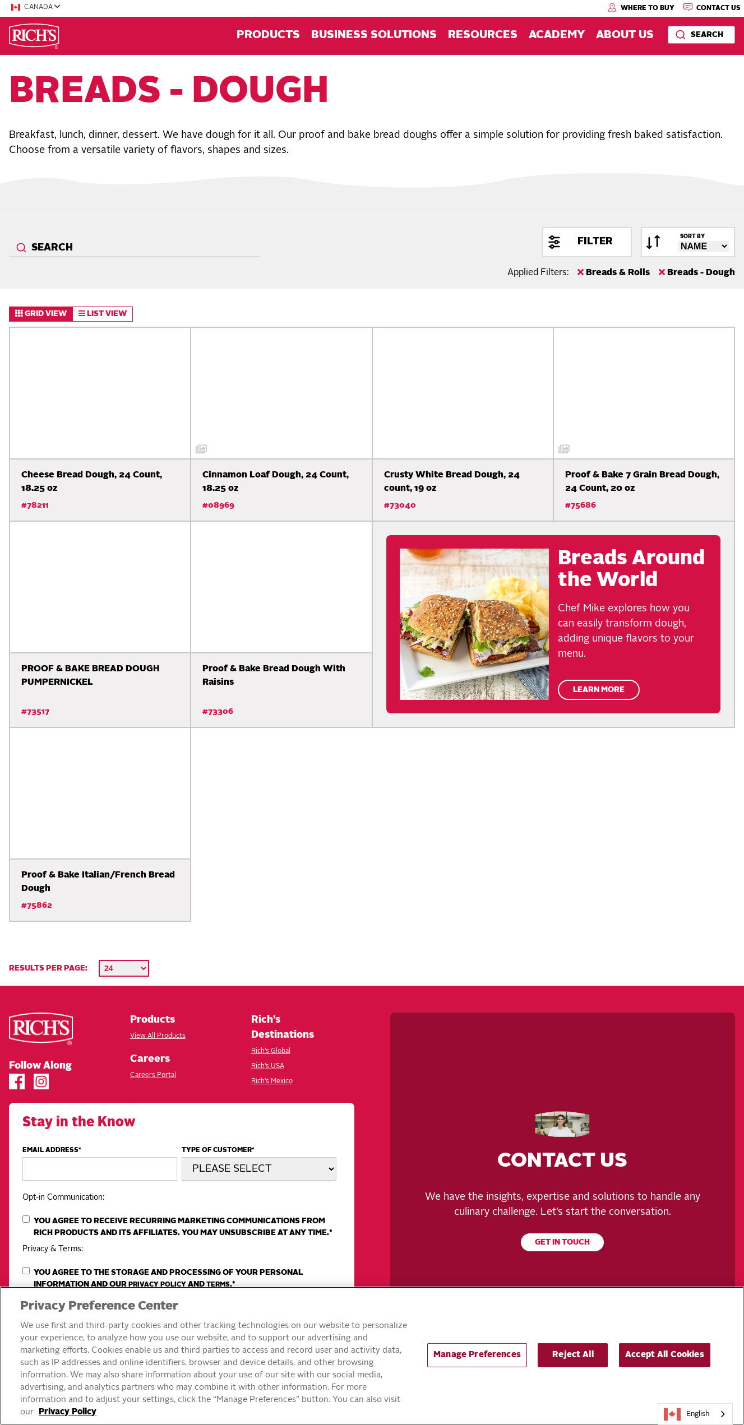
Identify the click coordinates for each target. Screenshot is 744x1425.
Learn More (599, 690)
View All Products (158, 1036)
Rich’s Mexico (272, 1081)
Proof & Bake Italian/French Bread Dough (98, 882)
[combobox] (701, 35)
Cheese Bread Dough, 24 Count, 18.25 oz (91, 482)
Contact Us (712, 7)
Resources (482, 35)
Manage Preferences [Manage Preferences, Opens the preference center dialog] (477, 1355)
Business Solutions (374, 35)
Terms (218, 1285)
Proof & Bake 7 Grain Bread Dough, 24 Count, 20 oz (642, 482)
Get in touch (562, 1242)
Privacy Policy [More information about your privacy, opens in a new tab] (67, 1412)
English (687, 1414)
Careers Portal (153, 1075)
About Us (625, 35)
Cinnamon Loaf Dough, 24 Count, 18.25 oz (275, 482)
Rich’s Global (270, 1051)
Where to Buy (641, 7)
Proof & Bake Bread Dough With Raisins (273, 676)
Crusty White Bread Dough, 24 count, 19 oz (452, 482)
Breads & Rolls (613, 272)
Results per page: (48, 968)
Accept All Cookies (664, 1355)
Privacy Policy (157, 1285)
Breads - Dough (697, 272)
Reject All (572, 1355)
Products (268, 35)
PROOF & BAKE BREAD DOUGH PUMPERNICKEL (90, 676)
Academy (557, 35)
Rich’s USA (267, 1066)
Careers (150, 1059)
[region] (372, 1356)
